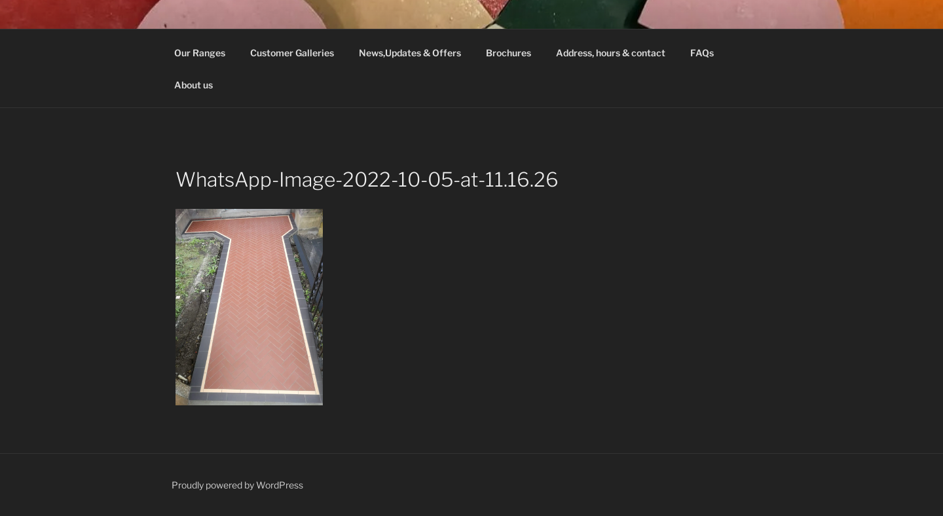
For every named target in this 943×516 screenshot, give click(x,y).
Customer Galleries (292, 52)
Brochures (508, 52)
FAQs (702, 52)
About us (193, 84)
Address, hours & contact (610, 52)
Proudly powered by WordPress (237, 484)
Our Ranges (199, 52)
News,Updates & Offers (410, 52)
